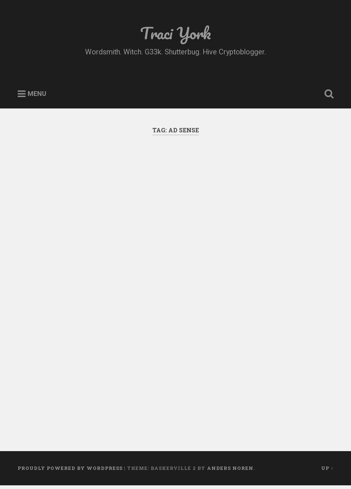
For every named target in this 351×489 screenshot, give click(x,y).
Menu (37, 94)
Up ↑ (327, 468)
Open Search (327, 94)
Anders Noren (230, 468)
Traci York (175, 33)
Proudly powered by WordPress (70, 468)
